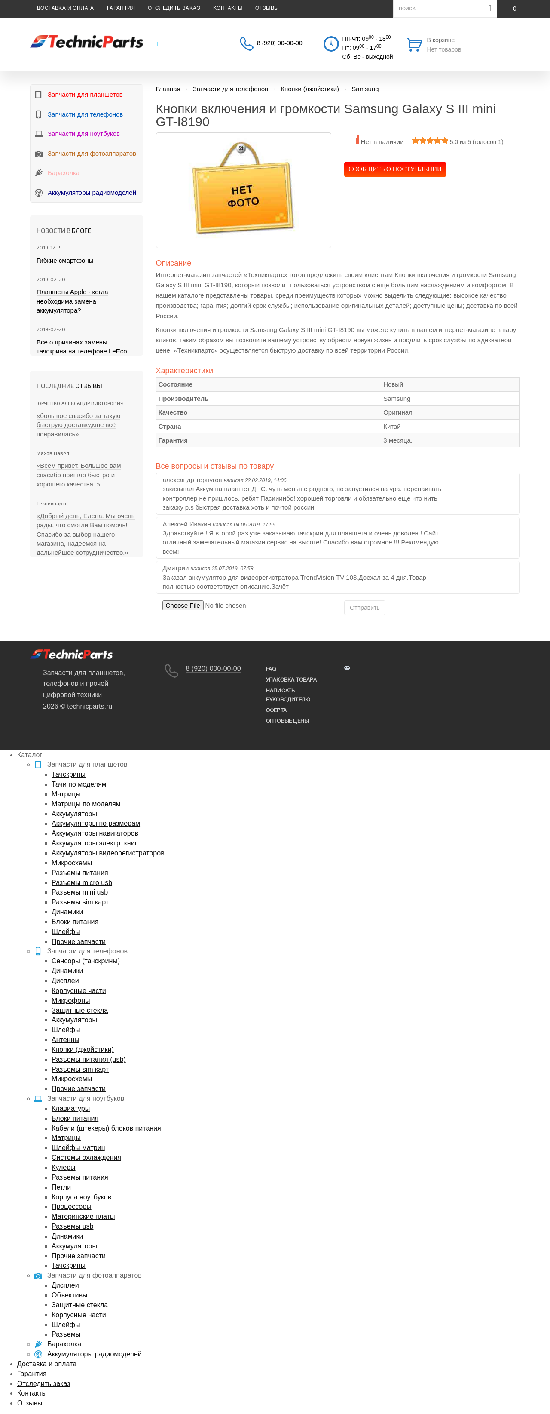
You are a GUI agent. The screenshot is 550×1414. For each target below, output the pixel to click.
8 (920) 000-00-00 (213, 668)
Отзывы (266, 8)
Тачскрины (69, 774)
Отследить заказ (174, 8)
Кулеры (64, 1167)
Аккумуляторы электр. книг (94, 843)
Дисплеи (65, 980)
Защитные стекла (80, 1010)
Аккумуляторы (74, 814)
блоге (81, 230)
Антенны (65, 1039)
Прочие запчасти (79, 941)
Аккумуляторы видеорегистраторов (108, 853)
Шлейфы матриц (78, 1147)
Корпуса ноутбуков (81, 1197)
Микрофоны (71, 1000)
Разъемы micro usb (82, 882)
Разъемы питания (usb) (89, 1059)
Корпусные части (79, 990)
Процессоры (72, 1206)
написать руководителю (288, 695)
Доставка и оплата (65, 8)
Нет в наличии (382, 141)
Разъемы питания (80, 872)
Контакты (227, 8)
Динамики (67, 912)
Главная (168, 88)
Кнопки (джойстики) (83, 1049)
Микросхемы (72, 863)
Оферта (276, 710)
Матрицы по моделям (86, 804)
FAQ (271, 669)
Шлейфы (66, 931)
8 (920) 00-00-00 (279, 43)
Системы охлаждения (86, 1157)
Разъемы (66, 1334)
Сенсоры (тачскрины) (86, 961)
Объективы (69, 1295)
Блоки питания (75, 921)
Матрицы (66, 794)
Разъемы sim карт (80, 902)
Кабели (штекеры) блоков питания (106, 1128)
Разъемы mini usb (80, 892)
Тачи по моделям (79, 784)
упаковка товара (291, 680)
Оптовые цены (287, 721)
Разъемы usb (72, 1226)
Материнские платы (83, 1216)
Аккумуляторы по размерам (96, 823)
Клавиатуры (71, 1108)
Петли (61, 1187)
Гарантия (121, 8)
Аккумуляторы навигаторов (95, 833)
